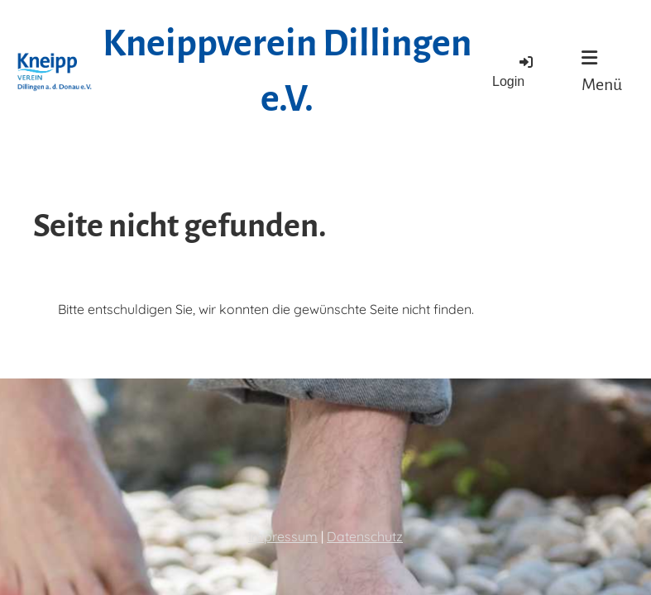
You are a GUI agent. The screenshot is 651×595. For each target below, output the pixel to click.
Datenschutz (365, 536)
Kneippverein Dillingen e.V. (287, 71)
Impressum (283, 536)
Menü (602, 71)
